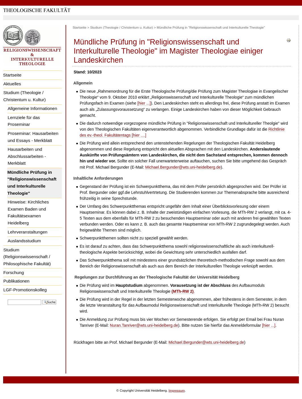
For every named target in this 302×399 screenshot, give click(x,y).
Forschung (13, 272)
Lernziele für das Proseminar (24, 121)
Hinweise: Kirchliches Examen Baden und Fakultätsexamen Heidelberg (28, 212)
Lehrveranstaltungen (27, 232)
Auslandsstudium (24, 240)
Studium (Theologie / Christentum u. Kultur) (24, 96)
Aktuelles (12, 83)
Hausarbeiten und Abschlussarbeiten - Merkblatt (27, 156)
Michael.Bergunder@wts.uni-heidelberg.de (183, 167)
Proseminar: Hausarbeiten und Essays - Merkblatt (33, 137)
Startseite (12, 75)
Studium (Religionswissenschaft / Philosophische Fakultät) (27, 256)
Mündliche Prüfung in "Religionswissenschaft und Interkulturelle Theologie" (31, 183)
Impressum (177, 390)
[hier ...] (144, 103)
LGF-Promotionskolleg (25, 289)
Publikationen (16, 281)
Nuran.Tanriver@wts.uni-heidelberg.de (144, 325)
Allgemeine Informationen (32, 108)
